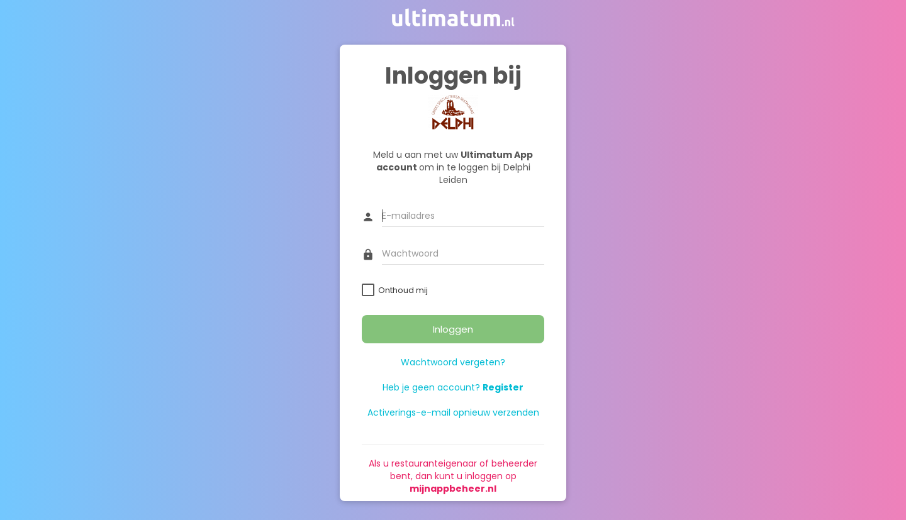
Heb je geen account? (453, 387)
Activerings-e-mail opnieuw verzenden (453, 412)
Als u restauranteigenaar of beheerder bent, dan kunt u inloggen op (453, 476)
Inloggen (453, 329)
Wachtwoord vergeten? (453, 362)
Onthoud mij (403, 290)
